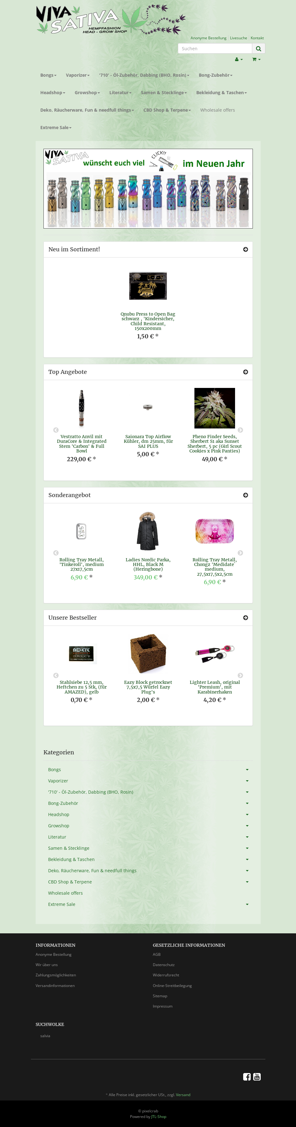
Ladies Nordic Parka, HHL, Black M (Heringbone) (148, 564)
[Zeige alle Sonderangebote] (245, 495)
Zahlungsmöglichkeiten (56, 975)
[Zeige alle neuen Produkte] (245, 249)
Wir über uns (47, 964)
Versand (183, 1094)
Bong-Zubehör (216, 75)
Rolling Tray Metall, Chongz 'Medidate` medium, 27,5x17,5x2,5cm (215, 567)
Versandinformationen (55, 985)
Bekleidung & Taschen (221, 92)
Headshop (52, 92)
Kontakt (257, 37)
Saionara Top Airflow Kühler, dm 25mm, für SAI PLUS (148, 441)
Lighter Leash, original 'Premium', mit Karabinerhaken (215, 687)
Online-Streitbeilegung (172, 985)
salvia (45, 1035)
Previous (55, 430)
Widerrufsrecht (166, 975)
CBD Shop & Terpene (167, 110)
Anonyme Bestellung (209, 37)
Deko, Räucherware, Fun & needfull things (87, 110)
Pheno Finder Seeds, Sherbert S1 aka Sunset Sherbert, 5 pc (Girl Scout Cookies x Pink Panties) (215, 444)
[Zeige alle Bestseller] (245, 618)
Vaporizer (78, 75)
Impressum (163, 1006)
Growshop (87, 92)
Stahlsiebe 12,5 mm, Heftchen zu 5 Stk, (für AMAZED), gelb (82, 687)
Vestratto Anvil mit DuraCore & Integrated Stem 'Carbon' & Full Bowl (82, 444)
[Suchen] (215, 48)
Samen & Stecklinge (164, 92)
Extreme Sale (56, 127)
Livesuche (238, 37)
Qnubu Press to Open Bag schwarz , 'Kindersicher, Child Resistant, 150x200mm (148, 321)
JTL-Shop (158, 1116)
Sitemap (160, 996)
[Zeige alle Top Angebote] (245, 372)
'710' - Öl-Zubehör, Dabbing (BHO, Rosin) (144, 75)
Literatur (120, 92)
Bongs (48, 75)
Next (240, 430)
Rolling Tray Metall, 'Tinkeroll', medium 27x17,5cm (81, 564)
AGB (157, 954)
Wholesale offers (217, 110)
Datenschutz (164, 964)
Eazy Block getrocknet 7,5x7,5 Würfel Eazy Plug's (148, 687)
